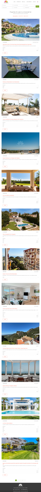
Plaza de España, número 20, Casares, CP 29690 (20, 487)
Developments (29, 1)
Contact (34, 1)
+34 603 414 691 (17, 489)
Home (14, 1)
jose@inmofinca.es (24, 489)
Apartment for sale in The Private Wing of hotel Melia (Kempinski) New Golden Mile (17, 44)
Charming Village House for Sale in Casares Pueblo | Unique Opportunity (15, 348)
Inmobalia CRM (26, 491)
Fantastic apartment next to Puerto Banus (10, 308)
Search (37, 6)
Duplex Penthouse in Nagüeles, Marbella (10, 385)
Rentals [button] (23, 1)
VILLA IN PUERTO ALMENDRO (8, 195)
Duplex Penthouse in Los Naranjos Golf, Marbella (11, 158)
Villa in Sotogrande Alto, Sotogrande (9, 234)
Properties (19, 1)
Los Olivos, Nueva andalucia (7, 423)
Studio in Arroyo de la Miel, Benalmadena (10, 273)
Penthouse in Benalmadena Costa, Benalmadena (11, 81)
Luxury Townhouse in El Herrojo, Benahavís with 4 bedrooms (13, 119)
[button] (38, 2)
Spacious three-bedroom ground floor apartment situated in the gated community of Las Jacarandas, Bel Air (20, 464)
